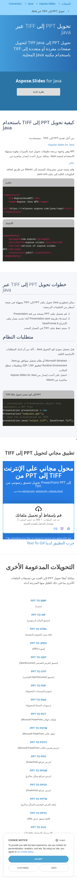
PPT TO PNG (38, 699)
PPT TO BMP (38, 600)
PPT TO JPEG (38, 643)
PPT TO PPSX (38, 784)
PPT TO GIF (38, 614)
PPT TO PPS (38, 756)
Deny (54, 868)
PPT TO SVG (38, 827)
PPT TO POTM (38, 728)
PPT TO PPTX (38, 813)
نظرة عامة (38, 91)
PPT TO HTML (38, 628)
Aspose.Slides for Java (61, 144)
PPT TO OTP (38, 671)
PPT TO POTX (38, 742)
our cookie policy (25, 852)
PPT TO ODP (38, 657)
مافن (71, 162)
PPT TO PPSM (38, 770)
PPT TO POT (38, 713)
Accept (38, 859)
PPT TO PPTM (38, 798)
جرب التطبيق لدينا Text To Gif (50, 543)
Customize (23, 868)
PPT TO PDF (38, 685)
